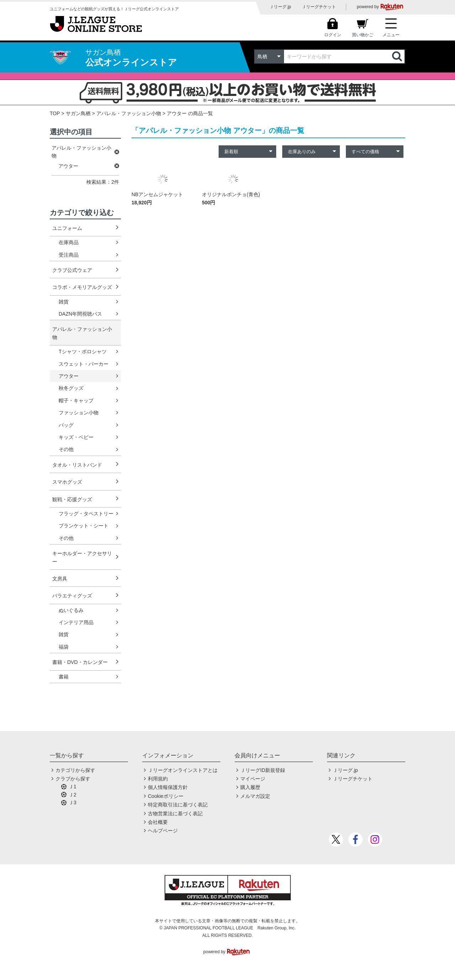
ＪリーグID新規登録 (262, 770)
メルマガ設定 (255, 796)
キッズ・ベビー (76, 437)
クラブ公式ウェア (72, 270)
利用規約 (158, 779)
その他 (66, 449)
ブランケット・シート (83, 525)
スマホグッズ (67, 482)
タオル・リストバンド (77, 465)
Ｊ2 (72, 795)
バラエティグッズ (72, 596)
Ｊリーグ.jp (280, 6)
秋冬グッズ (71, 388)
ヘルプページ (163, 830)
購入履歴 (250, 787)
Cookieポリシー (165, 796)
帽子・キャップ (76, 400)
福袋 (64, 647)
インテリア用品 (76, 622)
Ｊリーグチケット (319, 6)
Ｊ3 (72, 802)
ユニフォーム (67, 228)
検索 (398, 56)
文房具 (59, 578)
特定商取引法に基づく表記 (178, 804)
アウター (69, 376)
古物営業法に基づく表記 (175, 813)
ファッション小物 (78, 412)
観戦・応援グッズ (72, 499)
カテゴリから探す (75, 770)
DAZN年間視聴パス (80, 314)
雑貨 (64, 302)
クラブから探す (72, 779)
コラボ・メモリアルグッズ (82, 287)
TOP (55, 113)
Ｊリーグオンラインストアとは (183, 770)
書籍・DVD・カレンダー (80, 662)
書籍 (64, 677)
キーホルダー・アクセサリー (82, 557)
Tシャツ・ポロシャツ (83, 351)
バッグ (66, 425)
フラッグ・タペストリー (86, 513)
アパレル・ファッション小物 (128, 113)
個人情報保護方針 (168, 787)
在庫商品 (69, 242)
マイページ (252, 779)
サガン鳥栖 (78, 113)
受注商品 (69, 255)
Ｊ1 (72, 786)
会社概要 (158, 822)
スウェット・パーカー (83, 364)
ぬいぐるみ (71, 610)
